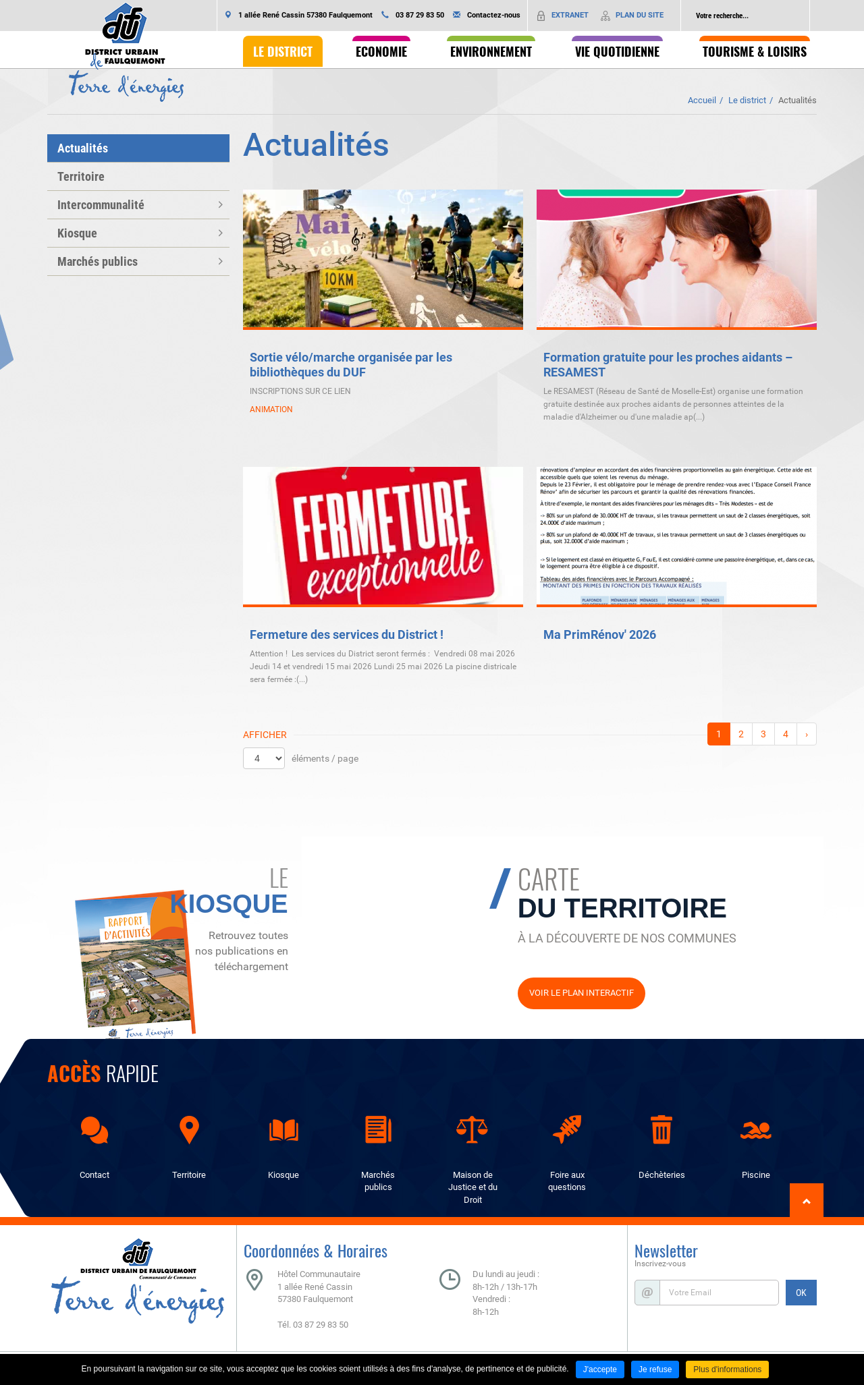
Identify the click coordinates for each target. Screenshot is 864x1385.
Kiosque (77, 233)
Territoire (81, 176)
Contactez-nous (493, 15)
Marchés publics (97, 261)
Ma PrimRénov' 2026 (599, 634)
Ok (799, 15)
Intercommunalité (100, 205)
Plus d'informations (727, 1369)
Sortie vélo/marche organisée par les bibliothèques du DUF (351, 364)
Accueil (702, 100)
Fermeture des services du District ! (346, 634)
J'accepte (600, 1369)
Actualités (797, 100)
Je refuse (655, 1369)
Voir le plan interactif (581, 993)
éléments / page (325, 758)
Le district (747, 100)
